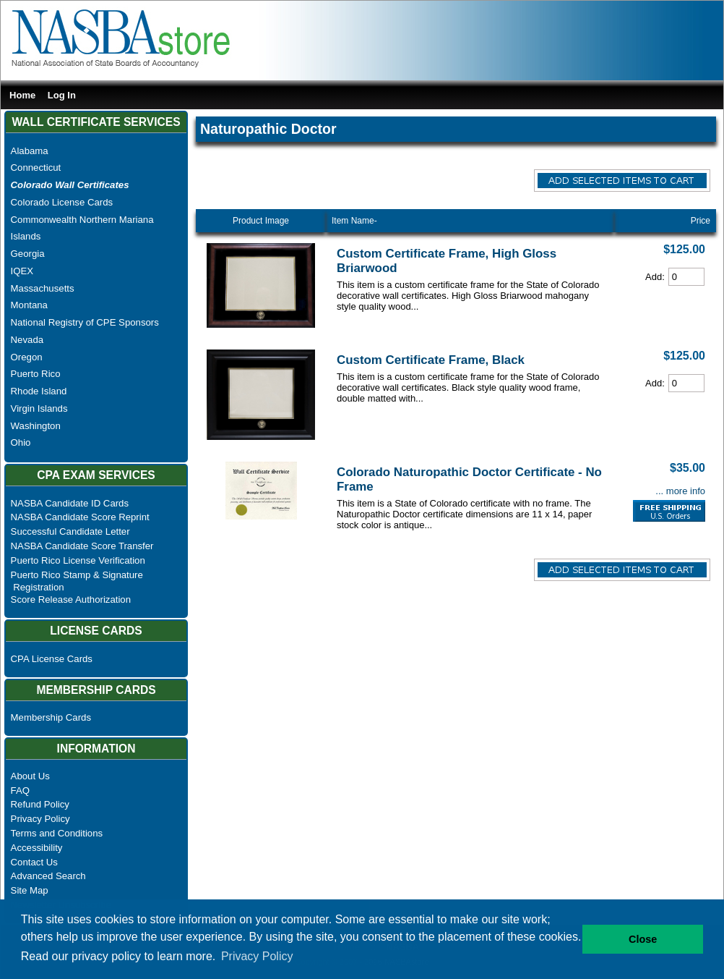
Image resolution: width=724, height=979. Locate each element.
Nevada (27, 339)
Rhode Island (39, 391)
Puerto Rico (36, 373)
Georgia (28, 253)
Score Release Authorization (71, 599)
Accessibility (37, 847)
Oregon (27, 357)
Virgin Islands (39, 408)
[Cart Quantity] (686, 277)
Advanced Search (48, 875)
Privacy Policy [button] (257, 956)
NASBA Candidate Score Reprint (80, 517)
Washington (36, 425)
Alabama (29, 150)
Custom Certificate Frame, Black (431, 360)
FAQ (20, 790)
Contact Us (34, 862)
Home (22, 95)
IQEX (22, 271)
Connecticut (36, 167)
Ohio (21, 442)
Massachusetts (42, 288)
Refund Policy (40, 804)
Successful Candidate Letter (70, 531)
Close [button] (643, 939)
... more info (680, 491)
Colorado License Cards (62, 202)
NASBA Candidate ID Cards (70, 503)
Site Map (29, 890)
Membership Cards (51, 717)
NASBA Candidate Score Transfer (82, 546)
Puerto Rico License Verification (78, 560)
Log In (62, 95)
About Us (30, 776)
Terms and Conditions (57, 833)
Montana (29, 305)
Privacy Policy (40, 818)
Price (700, 221)
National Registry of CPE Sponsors (85, 322)
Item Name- (354, 221)
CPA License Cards (51, 658)
